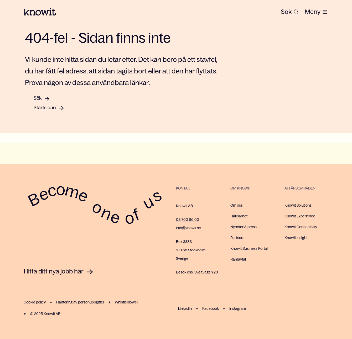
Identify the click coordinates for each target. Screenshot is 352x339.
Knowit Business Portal (249, 248)
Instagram (237, 308)
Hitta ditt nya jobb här (54, 271)
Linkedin (185, 308)
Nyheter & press (243, 227)
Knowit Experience (299, 216)
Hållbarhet (238, 216)
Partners (237, 238)
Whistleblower (126, 302)
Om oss (236, 205)
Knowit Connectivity (300, 227)
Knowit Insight (295, 238)
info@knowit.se (188, 228)
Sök (38, 98)
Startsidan (45, 107)
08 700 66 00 (187, 219)
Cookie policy (35, 302)
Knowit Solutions (298, 205)
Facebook (210, 308)
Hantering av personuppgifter (80, 302)
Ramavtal (238, 259)
